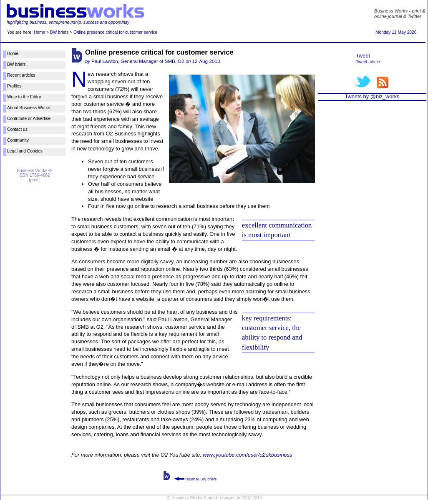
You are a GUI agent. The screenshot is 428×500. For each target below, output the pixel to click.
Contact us (17, 129)
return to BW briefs (195, 479)
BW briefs (59, 32)
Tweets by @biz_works (372, 96)
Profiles (14, 86)
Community (18, 140)
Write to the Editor (24, 97)
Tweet (363, 55)
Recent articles (21, 75)
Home (39, 32)
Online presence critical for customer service (115, 32)
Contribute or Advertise (28, 118)
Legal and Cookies (25, 151)
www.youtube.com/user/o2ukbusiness (247, 455)
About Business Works (28, 107)
